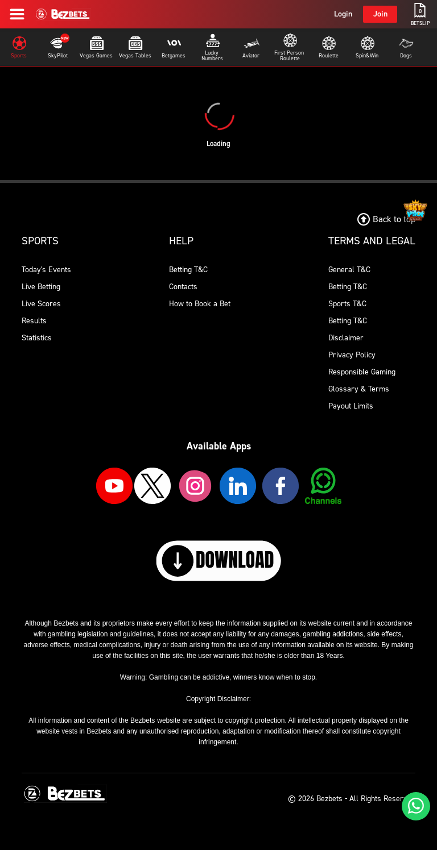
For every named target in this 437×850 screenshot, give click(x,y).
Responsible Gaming (361, 371)
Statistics (37, 337)
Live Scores (41, 303)
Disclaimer (346, 337)
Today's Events (46, 269)
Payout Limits (350, 406)
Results (34, 320)
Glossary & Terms (358, 389)
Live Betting (41, 286)
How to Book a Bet (199, 303)
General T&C (349, 269)
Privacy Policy (352, 354)
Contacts (183, 286)
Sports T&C (347, 303)
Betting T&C (188, 269)
